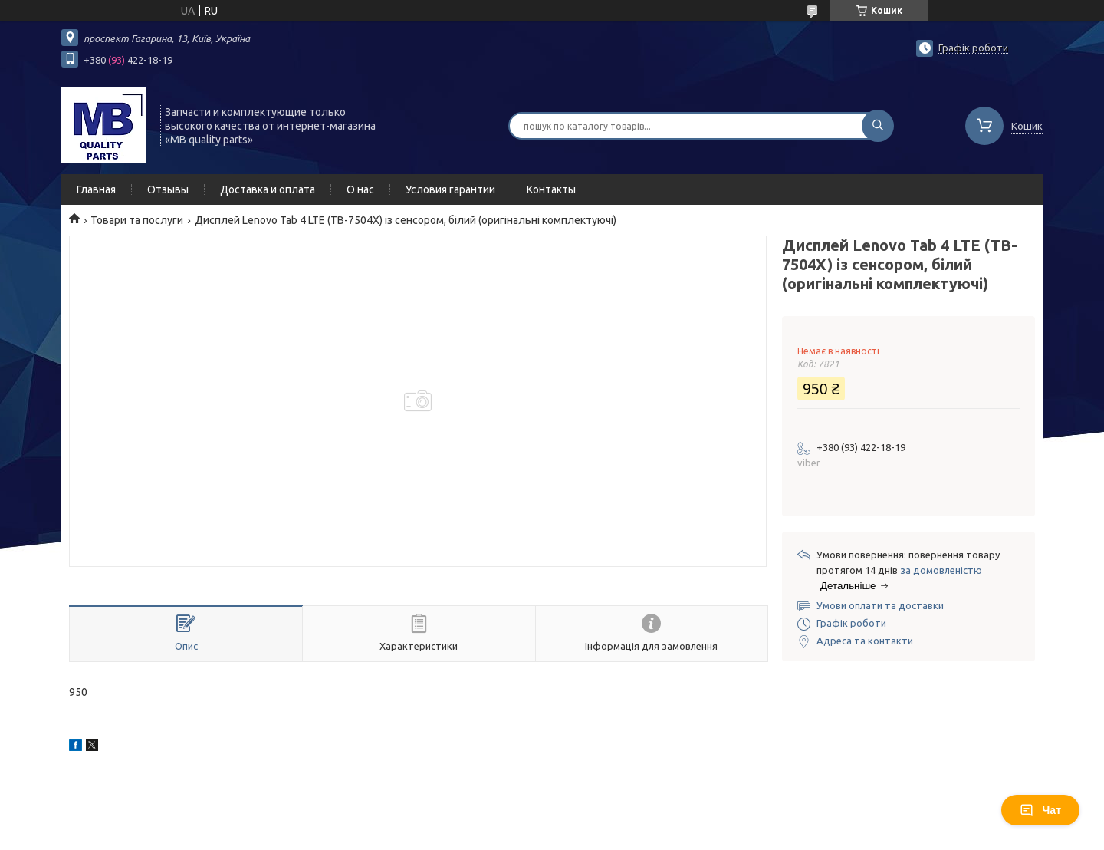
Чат (1040, 810)
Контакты (551, 189)
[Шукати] (878, 126)
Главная (96, 189)
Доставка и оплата (267, 189)
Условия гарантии (450, 189)
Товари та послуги (136, 220)
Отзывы (168, 189)
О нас (360, 189)
